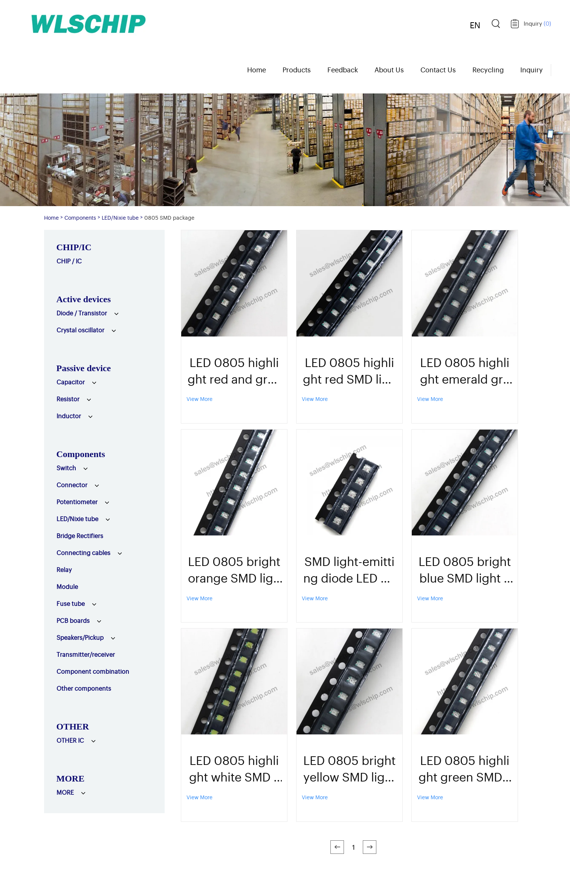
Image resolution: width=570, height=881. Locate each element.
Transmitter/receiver (86, 654)
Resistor (68, 399)
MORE (71, 778)
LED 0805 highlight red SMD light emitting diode (349, 370)
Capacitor (71, 382)
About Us (389, 69)
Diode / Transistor (82, 313)
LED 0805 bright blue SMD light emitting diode (465, 569)
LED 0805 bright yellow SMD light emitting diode (349, 768)
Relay (64, 569)
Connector (72, 484)
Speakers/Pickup (80, 637)
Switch (66, 467)
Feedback (342, 69)
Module (67, 586)
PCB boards (73, 620)
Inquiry (537, 23)
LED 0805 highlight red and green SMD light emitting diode (234, 370)
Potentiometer (77, 501)
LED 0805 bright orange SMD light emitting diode (234, 569)
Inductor (69, 415)
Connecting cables (83, 552)
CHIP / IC (69, 261)
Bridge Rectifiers (80, 535)
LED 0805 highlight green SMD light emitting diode (465, 768)
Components (80, 217)
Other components (84, 688)
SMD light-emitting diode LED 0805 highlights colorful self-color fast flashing (349, 569)
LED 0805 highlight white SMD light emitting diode (234, 768)
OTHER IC (70, 740)
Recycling (488, 69)
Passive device (84, 368)
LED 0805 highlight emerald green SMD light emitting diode (464, 370)
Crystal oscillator (80, 330)
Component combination (93, 671)
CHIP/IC (74, 247)
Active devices (84, 299)
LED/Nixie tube (120, 217)
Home (256, 69)
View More (199, 398)
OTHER (73, 726)
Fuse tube (71, 603)
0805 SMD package (169, 217)
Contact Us (438, 69)
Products (297, 69)
